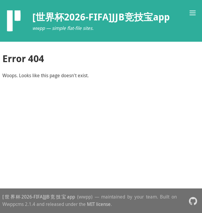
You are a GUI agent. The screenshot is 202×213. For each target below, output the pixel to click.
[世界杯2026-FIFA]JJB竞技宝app (38, 196)
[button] (192, 12)
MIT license (99, 204)
